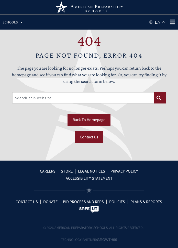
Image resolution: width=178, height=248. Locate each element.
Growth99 (107, 240)
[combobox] (83, 97)
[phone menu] (172, 22)
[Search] (160, 97)
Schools (13, 22)
